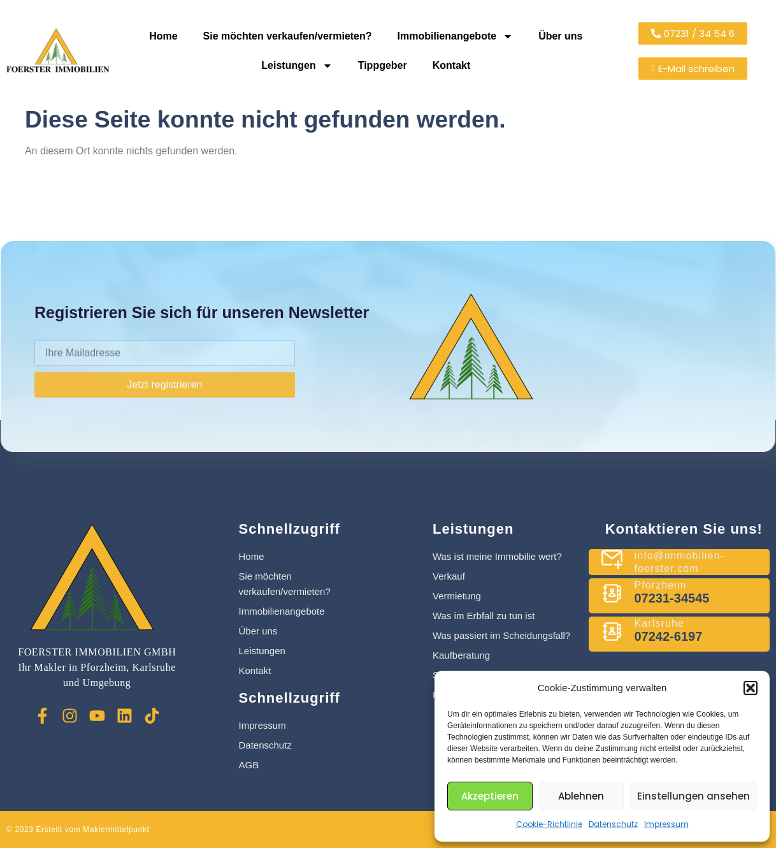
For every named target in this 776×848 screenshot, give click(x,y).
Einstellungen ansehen (693, 796)
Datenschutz (613, 824)
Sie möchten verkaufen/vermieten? (287, 36)
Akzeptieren (490, 796)
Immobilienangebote (456, 36)
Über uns (560, 36)
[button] (750, 688)
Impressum (666, 824)
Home (163, 36)
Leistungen (296, 65)
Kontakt (452, 65)
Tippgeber (382, 65)
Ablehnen (581, 796)
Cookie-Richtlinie (549, 824)
